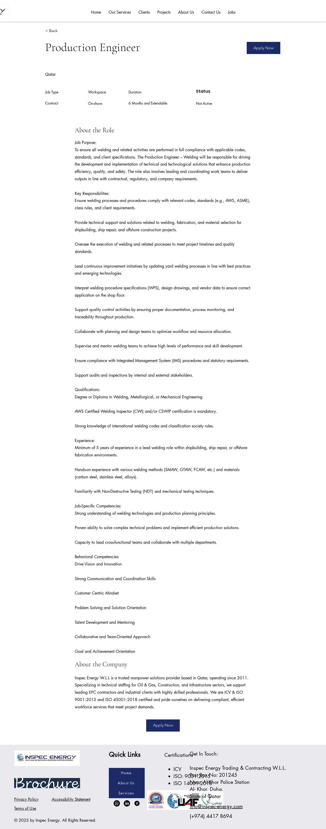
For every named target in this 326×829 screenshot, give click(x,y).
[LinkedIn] (127, 803)
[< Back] (63, 31)
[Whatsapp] (117, 803)
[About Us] (127, 783)
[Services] (127, 793)
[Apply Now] (263, 48)
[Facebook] (137, 803)
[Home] (127, 773)
